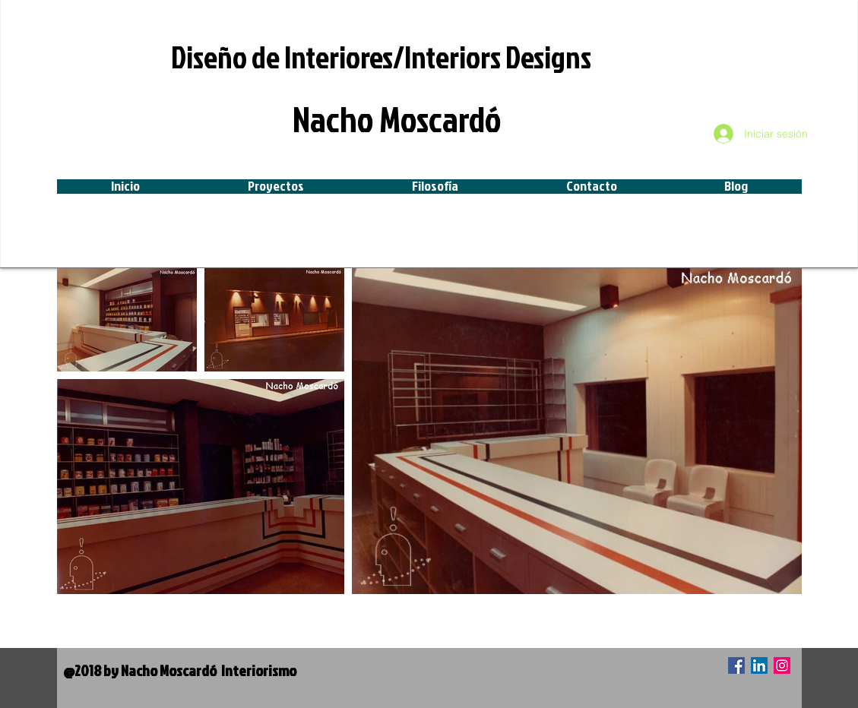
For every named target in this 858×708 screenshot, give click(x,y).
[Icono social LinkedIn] (759, 665)
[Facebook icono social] (736, 665)
